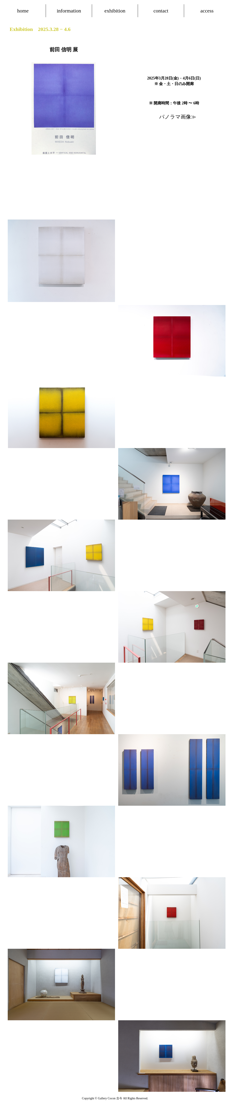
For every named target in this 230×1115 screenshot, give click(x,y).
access (206, 11)
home (23, 11)
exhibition (114, 11)
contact (160, 11)
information (69, 11)
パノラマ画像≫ (177, 117)
